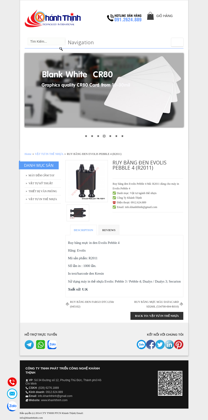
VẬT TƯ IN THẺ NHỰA (49, 154)
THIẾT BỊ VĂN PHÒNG (43, 191)
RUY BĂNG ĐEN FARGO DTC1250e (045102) (92, 304)
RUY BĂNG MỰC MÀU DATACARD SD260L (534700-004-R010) (156, 304)
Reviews (109, 230)
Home (28, 154)
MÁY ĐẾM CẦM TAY (42, 175)
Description (83, 230)
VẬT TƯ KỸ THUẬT (41, 183)
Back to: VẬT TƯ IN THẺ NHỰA (157, 316)
